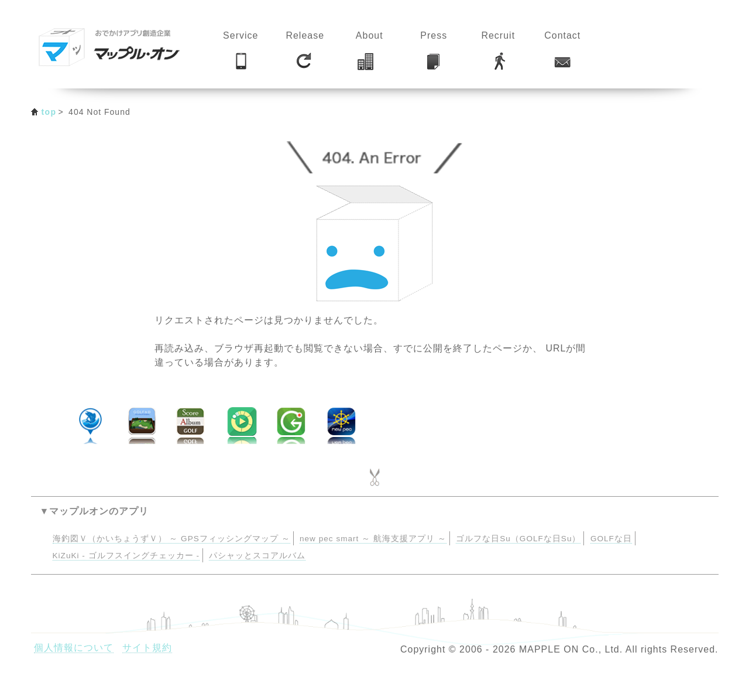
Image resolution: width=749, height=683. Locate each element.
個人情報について (74, 648)
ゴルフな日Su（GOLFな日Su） (518, 538)
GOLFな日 (611, 538)
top (49, 112)
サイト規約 (147, 648)
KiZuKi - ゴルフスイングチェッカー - (126, 555)
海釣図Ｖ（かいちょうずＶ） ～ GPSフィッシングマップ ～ (171, 538)
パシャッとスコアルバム (257, 555)
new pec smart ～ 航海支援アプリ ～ (373, 538)
